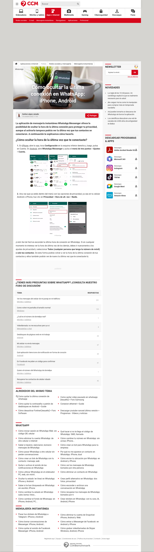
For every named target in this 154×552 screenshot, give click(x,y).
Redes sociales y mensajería (60, 64)
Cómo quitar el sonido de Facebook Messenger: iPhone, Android (34, 529)
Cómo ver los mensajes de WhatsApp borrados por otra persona (77, 466)
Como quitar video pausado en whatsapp (79, 397)
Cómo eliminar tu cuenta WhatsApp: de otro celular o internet (35, 439)
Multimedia (69, 12)
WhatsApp (19, 69)
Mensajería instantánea (44, 20)
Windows (20, 311)
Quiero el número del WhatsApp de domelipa (34, 370)
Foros (133, 12)
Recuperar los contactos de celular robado (33, 379)
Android (20, 355)
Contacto (97, 539)
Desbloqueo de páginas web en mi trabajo (33, 335)
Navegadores (61, 20)
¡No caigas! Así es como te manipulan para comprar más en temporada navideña (122, 105)
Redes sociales (21, 20)
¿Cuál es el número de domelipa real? (31, 317)
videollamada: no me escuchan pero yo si (33, 326)
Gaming (85, 12)
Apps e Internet (53, 12)
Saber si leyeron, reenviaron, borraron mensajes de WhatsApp (35, 446)
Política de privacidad (85, 539)
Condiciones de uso (69, 539)
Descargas (117, 12)
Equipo (58, 539)
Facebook (21, 364)
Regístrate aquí (49, 539)
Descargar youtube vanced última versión (79, 410)
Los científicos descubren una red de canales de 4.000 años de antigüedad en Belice (122, 121)
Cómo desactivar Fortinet (29, 410)
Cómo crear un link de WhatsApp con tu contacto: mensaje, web (36, 459)
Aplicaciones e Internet (29, 64)
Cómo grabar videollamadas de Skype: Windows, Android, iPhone (77, 529)
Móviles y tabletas (24, 302)
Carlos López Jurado (30, 114)
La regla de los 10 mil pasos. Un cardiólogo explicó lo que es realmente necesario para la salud (123, 95)
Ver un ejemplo (133, 77)
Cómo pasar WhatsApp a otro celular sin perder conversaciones (36, 453)
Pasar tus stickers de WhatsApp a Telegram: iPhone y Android (33, 515)
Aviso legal (106, 539)
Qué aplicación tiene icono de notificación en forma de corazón (41, 352)
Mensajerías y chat (24, 329)
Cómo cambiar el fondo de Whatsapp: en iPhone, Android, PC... (36, 500)
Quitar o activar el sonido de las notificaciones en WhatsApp (32, 466)
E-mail (31, 20)
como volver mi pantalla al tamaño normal (33, 308)
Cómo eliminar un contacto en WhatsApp (78, 472)
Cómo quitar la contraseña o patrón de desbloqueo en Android (35, 405)
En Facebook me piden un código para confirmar (36, 361)
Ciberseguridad (101, 12)
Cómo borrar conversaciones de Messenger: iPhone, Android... (32, 523)
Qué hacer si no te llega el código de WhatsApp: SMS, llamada (76, 432)
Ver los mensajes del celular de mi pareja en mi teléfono (38, 299)
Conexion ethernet (68, 404)
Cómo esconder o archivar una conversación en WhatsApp (74, 486)
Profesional (84, 20)
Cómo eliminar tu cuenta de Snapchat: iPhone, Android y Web (77, 516)
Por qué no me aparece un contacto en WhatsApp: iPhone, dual (77, 453)
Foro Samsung (77, 399)
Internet (20, 338)
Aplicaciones (72, 20)
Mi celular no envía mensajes (28, 343)
